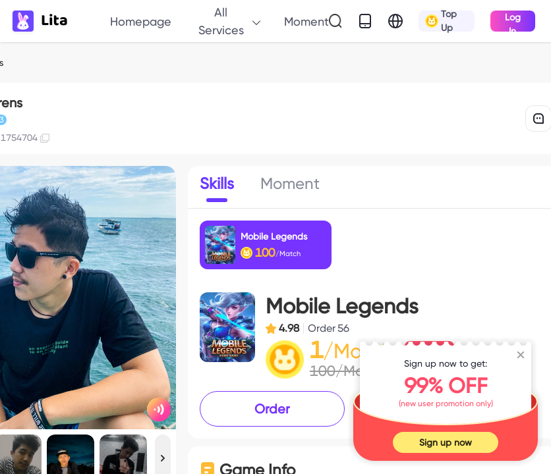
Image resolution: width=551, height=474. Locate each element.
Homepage (140, 21)
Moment (306, 21)
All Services (230, 21)
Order (272, 409)
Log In (513, 22)
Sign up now (445, 442)
